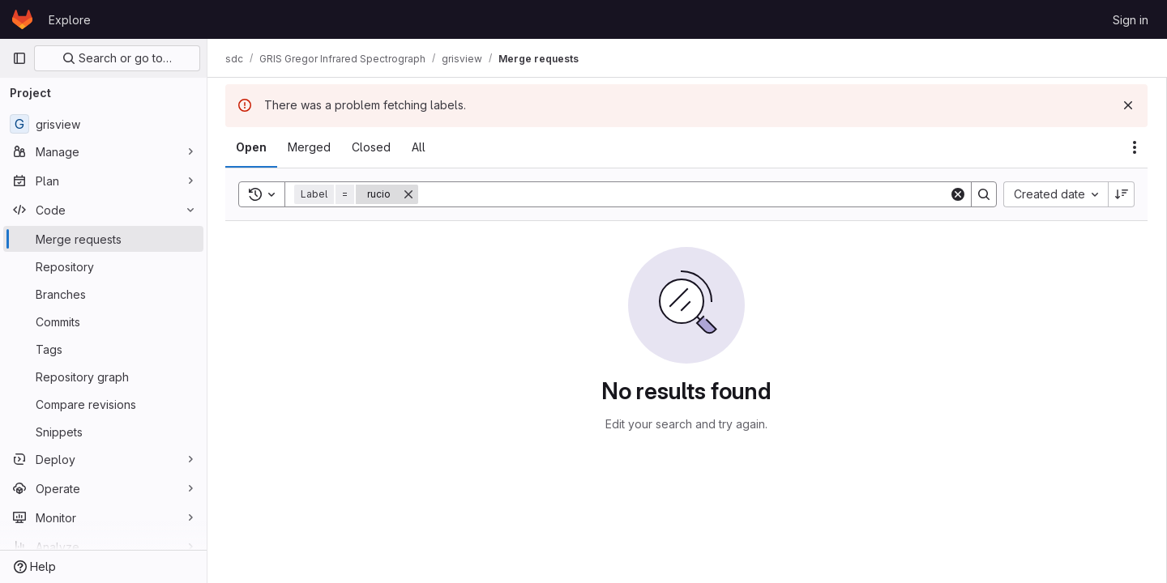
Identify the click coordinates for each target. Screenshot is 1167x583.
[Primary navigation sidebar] (19, 58)
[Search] (684, 194)
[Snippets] (103, 432)
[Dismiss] (1128, 105)
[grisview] (103, 124)
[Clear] (958, 194)
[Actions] (1135, 147)
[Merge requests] (103, 239)
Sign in (1130, 20)
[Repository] (103, 266)
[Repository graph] (103, 376)
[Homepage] (22, 19)
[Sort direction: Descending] (1122, 194)
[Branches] (103, 294)
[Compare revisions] (103, 404)
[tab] (253, 147)
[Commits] (103, 321)
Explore (70, 20)
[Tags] (103, 349)
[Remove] (410, 194)
